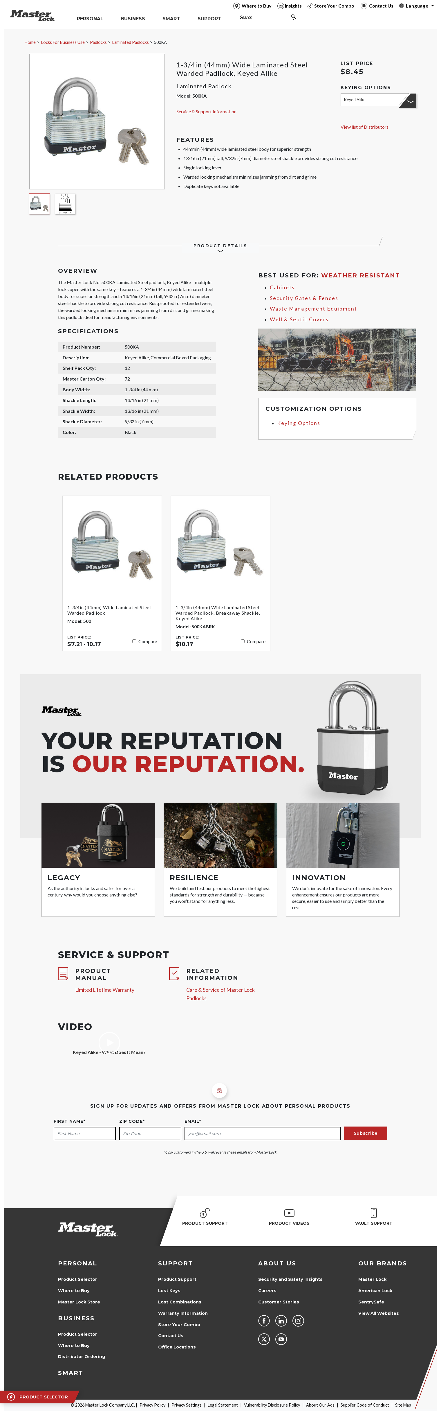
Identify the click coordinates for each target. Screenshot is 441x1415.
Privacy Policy (152, 1405)
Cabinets (282, 287)
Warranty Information (183, 1313)
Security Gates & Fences (304, 298)
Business (76, 1318)
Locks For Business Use (63, 42)
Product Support (177, 1279)
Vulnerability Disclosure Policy (272, 1405)
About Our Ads (320, 1405)
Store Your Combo (179, 1324)
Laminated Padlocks (130, 42)
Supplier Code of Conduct (365, 1405)
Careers (267, 1290)
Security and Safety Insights (290, 1279)
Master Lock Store (79, 1302)
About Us (277, 1263)
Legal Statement (223, 1405)
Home (30, 42)
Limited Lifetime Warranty (104, 990)
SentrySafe (371, 1302)
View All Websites (378, 1313)
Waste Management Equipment (313, 309)
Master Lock (372, 1279)
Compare (147, 641)
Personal (77, 1263)
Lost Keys (169, 1290)
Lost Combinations (179, 1302)
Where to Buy (74, 1290)
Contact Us (170, 1335)
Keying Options (298, 423)
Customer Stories (278, 1302)
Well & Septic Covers (299, 319)
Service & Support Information (206, 111)
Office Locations (177, 1347)
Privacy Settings (186, 1405)
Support (175, 1263)
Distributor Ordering (81, 1356)
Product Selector (77, 1279)
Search (245, 17)
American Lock (375, 1290)
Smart (70, 1372)
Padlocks (98, 42)
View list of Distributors (364, 127)
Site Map (403, 1405)
